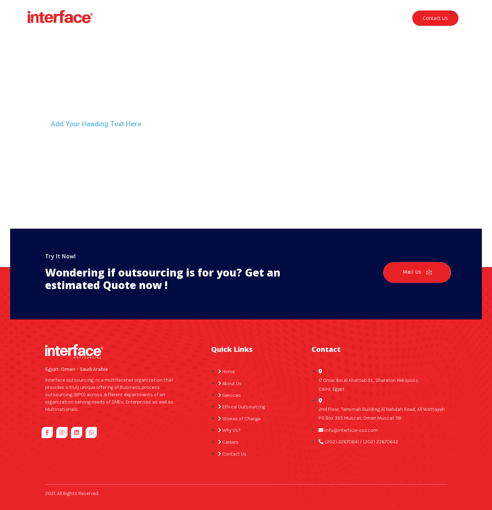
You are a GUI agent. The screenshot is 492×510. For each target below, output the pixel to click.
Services (199, 15)
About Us (158, 15)
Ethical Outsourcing (250, 15)
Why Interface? (364, 15)
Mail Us (415, 265)
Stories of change (310, 15)
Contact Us (435, 15)
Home (126, 15)
